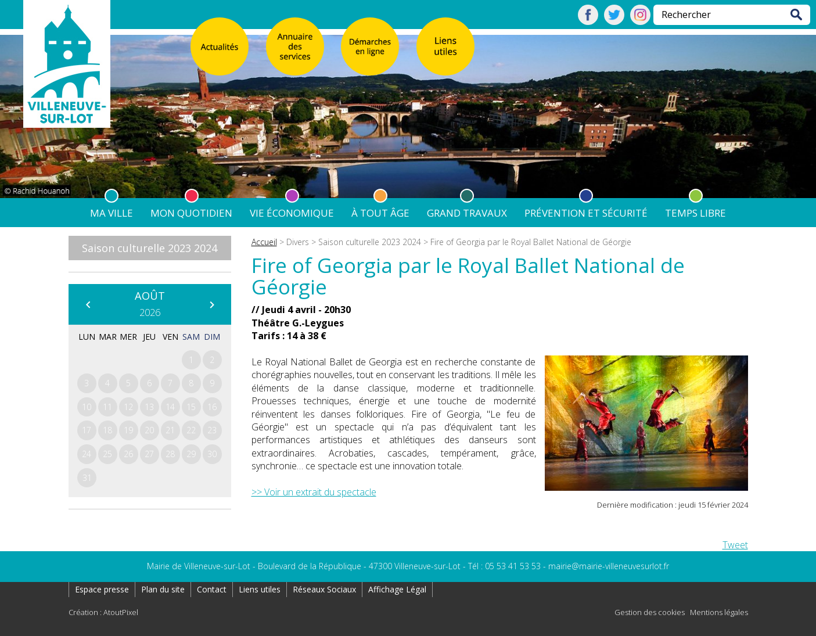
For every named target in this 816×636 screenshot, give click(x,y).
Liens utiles (260, 589)
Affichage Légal (397, 589)
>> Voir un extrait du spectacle (313, 492)
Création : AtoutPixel (103, 612)
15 (191, 406)
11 (107, 406)
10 (86, 406)
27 (149, 453)
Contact (212, 589)
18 (107, 430)
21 (170, 430)
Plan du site (163, 589)
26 (128, 453)
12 (128, 406)
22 (191, 430)
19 (128, 430)
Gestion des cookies (649, 612)
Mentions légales (719, 612)
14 (170, 406)
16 (212, 406)
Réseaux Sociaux (324, 589)
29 (191, 453)
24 (86, 453)
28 (170, 453)
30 (212, 453)
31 (87, 477)
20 (149, 430)
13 (149, 406)
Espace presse (102, 589)
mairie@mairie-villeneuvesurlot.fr (608, 566)
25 (107, 453)
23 (212, 430)
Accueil (264, 241)
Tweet (735, 544)
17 (86, 430)
